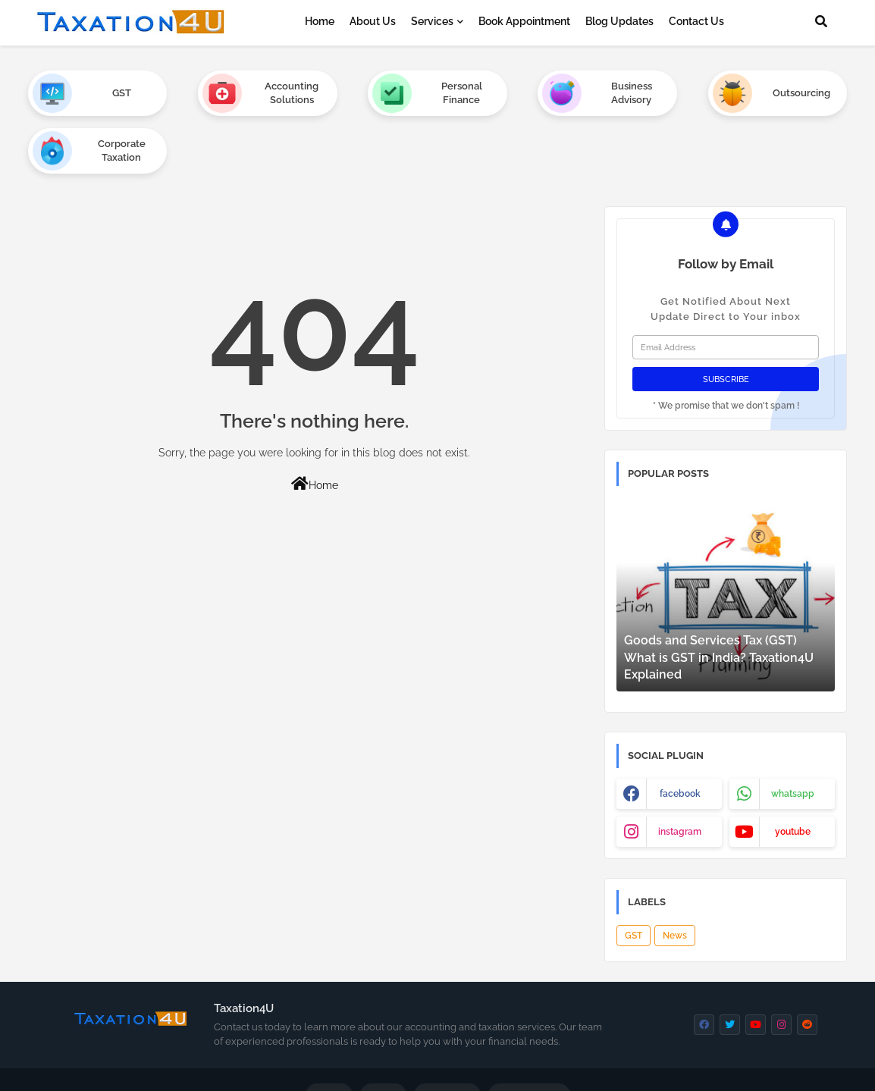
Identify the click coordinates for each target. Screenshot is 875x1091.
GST (633, 878)
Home (319, 21)
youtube (793, 774)
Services (432, 21)
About (383, 1038)
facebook (680, 736)
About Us (373, 21)
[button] (821, 21)
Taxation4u (529, 1067)
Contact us (447, 1038)
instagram (679, 774)
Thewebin (405, 1067)
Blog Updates (619, 21)
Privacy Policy (529, 1038)
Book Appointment (524, 21)
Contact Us (696, 21)
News (675, 878)
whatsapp (792, 736)
